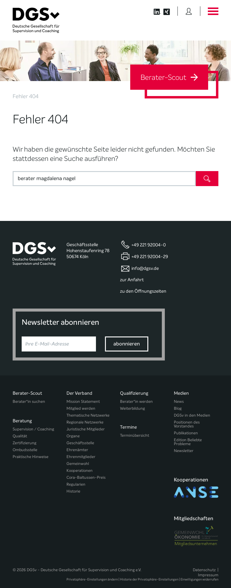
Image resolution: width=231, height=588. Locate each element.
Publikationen (186, 433)
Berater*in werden (136, 401)
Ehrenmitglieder (80, 457)
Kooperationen (79, 470)
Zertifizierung (24, 440)
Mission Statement (83, 401)
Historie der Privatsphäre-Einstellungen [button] (149, 567)
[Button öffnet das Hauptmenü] (213, 11)
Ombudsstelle (25, 447)
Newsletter (183, 451)
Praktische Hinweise (30, 454)
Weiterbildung (132, 408)
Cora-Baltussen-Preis (86, 477)
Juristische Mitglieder (85, 429)
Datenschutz (204, 557)
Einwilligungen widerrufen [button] (199, 567)
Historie (73, 491)
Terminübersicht (134, 433)
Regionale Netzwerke (84, 422)
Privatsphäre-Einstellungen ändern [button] (92, 567)
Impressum (208, 562)
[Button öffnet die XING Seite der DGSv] (169, 11)
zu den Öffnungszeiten (143, 291)
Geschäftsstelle (80, 443)
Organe (73, 436)
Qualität (20, 433)
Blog (178, 408)
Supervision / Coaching (33, 426)
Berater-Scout (169, 77)
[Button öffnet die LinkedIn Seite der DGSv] (154, 11)
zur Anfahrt (132, 280)
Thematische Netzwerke (87, 415)
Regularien (75, 484)
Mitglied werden (80, 408)
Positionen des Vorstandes (187, 424)
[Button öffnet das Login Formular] (188, 11)
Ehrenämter (77, 450)
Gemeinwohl (77, 464)
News (179, 401)
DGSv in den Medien (192, 415)
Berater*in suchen (29, 401)
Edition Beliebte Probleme (188, 442)
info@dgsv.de (145, 268)
